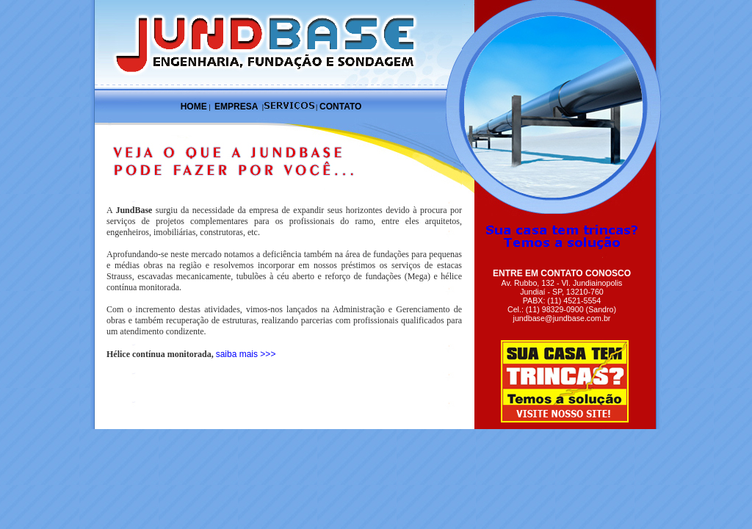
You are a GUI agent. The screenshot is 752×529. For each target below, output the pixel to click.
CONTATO (340, 106)
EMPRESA (236, 106)
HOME (194, 106)
